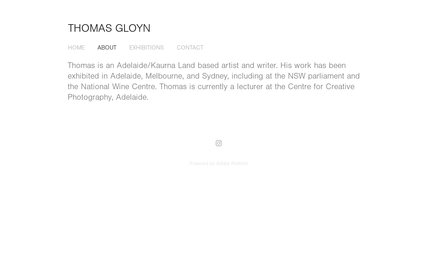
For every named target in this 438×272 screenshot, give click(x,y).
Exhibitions (146, 47)
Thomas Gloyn (109, 28)
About (107, 47)
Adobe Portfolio (232, 163)
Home (76, 47)
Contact (190, 47)
